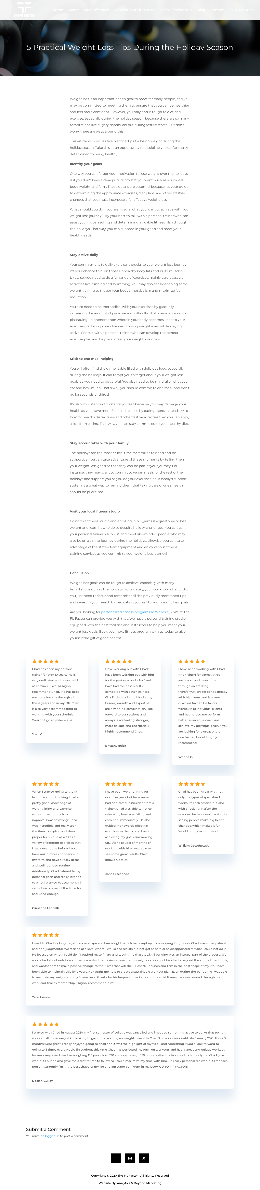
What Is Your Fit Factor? (134, 10)
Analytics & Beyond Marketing (139, 1183)
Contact (217, 10)
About (73, 10)
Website (105, 1183)
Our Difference (96, 10)
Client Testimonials (176, 10)
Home (57, 10)
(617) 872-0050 (241, 10)
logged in (52, 1136)
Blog (201, 10)
